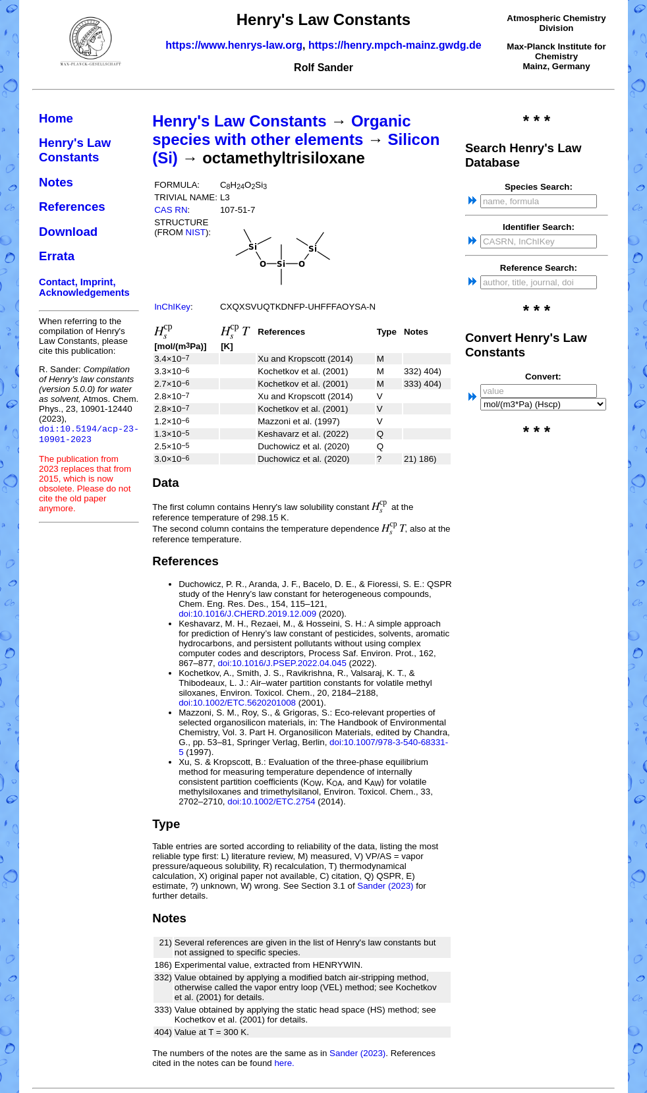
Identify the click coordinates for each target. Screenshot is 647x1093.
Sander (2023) (385, 886)
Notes (56, 182)
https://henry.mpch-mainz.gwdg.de (395, 45)
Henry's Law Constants (75, 150)
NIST (196, 232)
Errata (56, 256)
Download (68, 231)
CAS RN (170, 210)
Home (56, 118)
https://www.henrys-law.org (233, 45)
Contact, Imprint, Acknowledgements (84, 287)
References (72, 206)
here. (284, 1063)
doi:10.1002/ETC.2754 (271, 801)
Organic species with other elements (281, 130)
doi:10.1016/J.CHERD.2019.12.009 (247, 614)
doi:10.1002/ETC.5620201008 (237, 703)
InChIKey (172, 307)
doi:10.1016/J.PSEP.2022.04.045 (281, 663)
